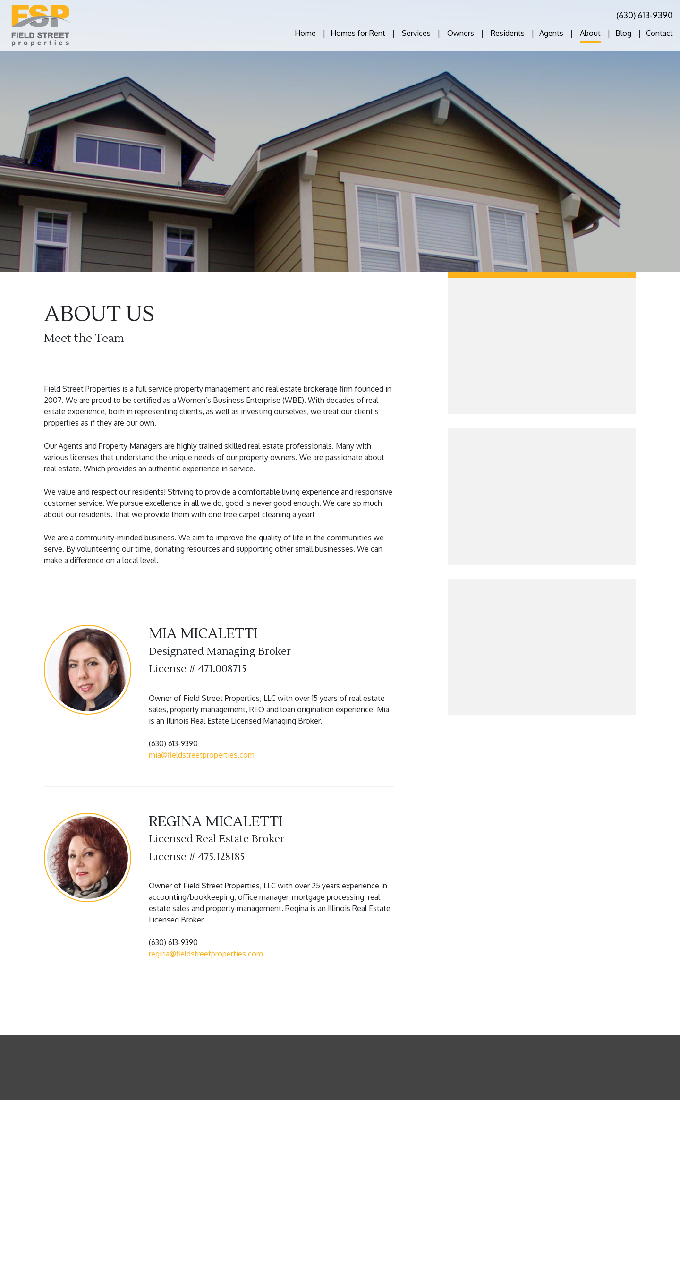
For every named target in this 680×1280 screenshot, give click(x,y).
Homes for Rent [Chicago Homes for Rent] (358, 33)
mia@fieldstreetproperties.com (202, 754)
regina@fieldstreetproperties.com (206, 953)
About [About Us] (590, 33)
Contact (659, 33)
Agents (551, 33)
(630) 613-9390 (644, 15)
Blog (623, 33)
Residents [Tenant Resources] (508, 33)
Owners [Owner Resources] (460, 33)
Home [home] (305, 33)
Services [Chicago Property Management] (416, 33)
